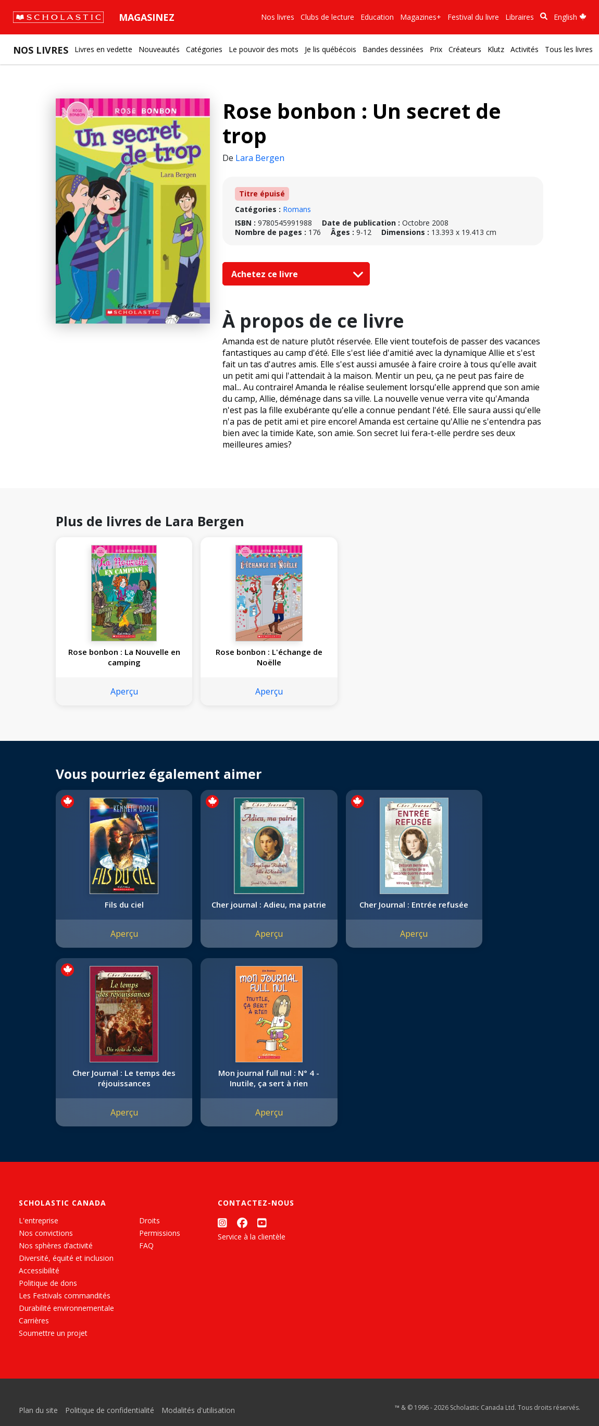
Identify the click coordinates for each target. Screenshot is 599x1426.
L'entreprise (38, 1231)
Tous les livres (569, 49)
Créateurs (464, 49)
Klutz (496, 49)
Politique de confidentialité (109, 1420)
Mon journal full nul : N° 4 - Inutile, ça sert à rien (113, 1088)
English (570, 17)
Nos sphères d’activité (56, 1256)
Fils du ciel (112, 904)
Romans (297, 209)
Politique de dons (48, 1293)
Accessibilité (39, 1281)
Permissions (159, 1243)
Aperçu (113, 691)
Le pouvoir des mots (263, 49)
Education (377, 17)
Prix (436, 49)
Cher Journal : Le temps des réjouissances (482, 909)
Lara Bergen (259, 158)
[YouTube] (262, 1233)
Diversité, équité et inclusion (66, 1268)
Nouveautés (159, 49)
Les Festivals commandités (64, 1306)
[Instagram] (222, 1233)
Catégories (204, 49)
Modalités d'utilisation (198, 1420)
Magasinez (146, 17)
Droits (149, 1231)
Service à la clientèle (251, 1247)
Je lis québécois (330, 49)
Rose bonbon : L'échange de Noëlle (235, 657)
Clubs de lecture (327, 17)
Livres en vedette (103, 49)
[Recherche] (543, 16)
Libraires (519, 17)
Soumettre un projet (53, 1343)
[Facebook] (242, 1233)
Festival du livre (473, 17)
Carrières (34, 1331)
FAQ (146, 1256)
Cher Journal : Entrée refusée (359, 909)
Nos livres (277, 17)
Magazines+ (420, 17)
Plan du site (38, 1420)
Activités (524, 49)
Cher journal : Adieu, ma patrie (236, 909)
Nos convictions (46, 1243)
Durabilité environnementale (66, 1318)
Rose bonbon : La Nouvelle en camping (113, 657)
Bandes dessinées (393, 49)
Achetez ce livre (294, 274)
